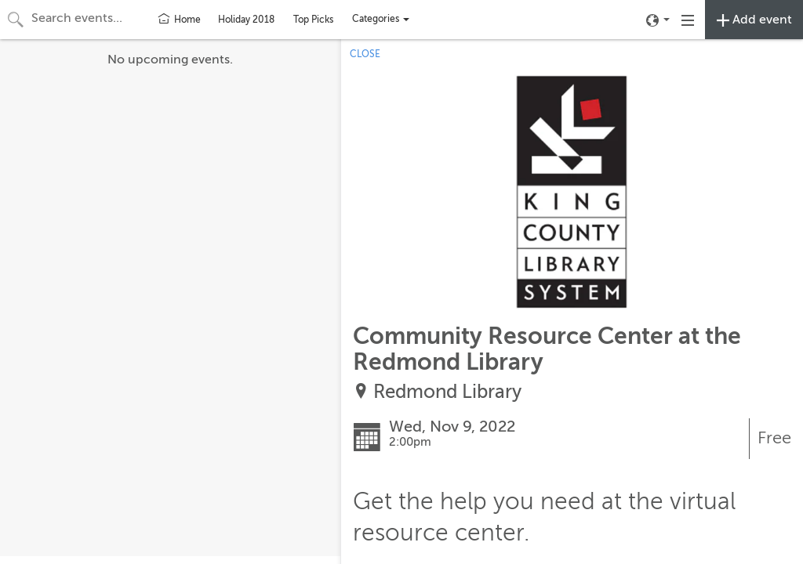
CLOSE (365, 54)
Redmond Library (447, 392)
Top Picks (313, 19)
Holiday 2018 (246, 19)
